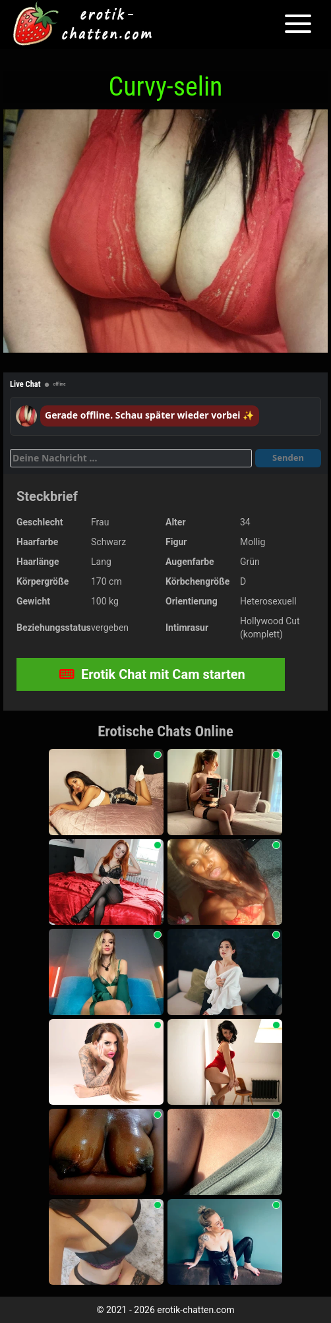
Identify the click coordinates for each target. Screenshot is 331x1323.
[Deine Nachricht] (131, 458)
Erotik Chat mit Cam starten (152, 674)
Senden (288, 457)
